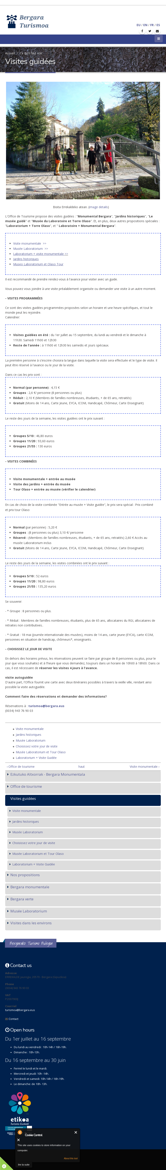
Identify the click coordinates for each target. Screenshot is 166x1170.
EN (145, 25)
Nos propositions (25, 874)
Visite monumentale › (144, 766)
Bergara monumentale (29, 886)
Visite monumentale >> (29, 243)
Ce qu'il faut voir (31, 53)
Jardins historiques (28, 735)
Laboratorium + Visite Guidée (36, 758)
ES (158, 25)
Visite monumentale (30, 729)
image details (98, 207)
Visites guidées (23, 798)
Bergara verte (22, 898)
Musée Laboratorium (30, 740)
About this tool (71, 1158)
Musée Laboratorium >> (30, 249)
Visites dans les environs (31, 922)
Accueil (10, 53)
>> (66, 254)
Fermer (76, 1132)
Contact (13, 1019)
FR (152, 25)
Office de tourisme (26, 786)
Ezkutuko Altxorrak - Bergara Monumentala (47, 774)
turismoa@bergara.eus (46, 706)
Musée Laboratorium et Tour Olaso (41, 752)
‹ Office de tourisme (21, 766)
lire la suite (24, 1164)
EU (138, 25)
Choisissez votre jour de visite (36, 746)
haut (81, 766)
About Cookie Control (19, 1132)
